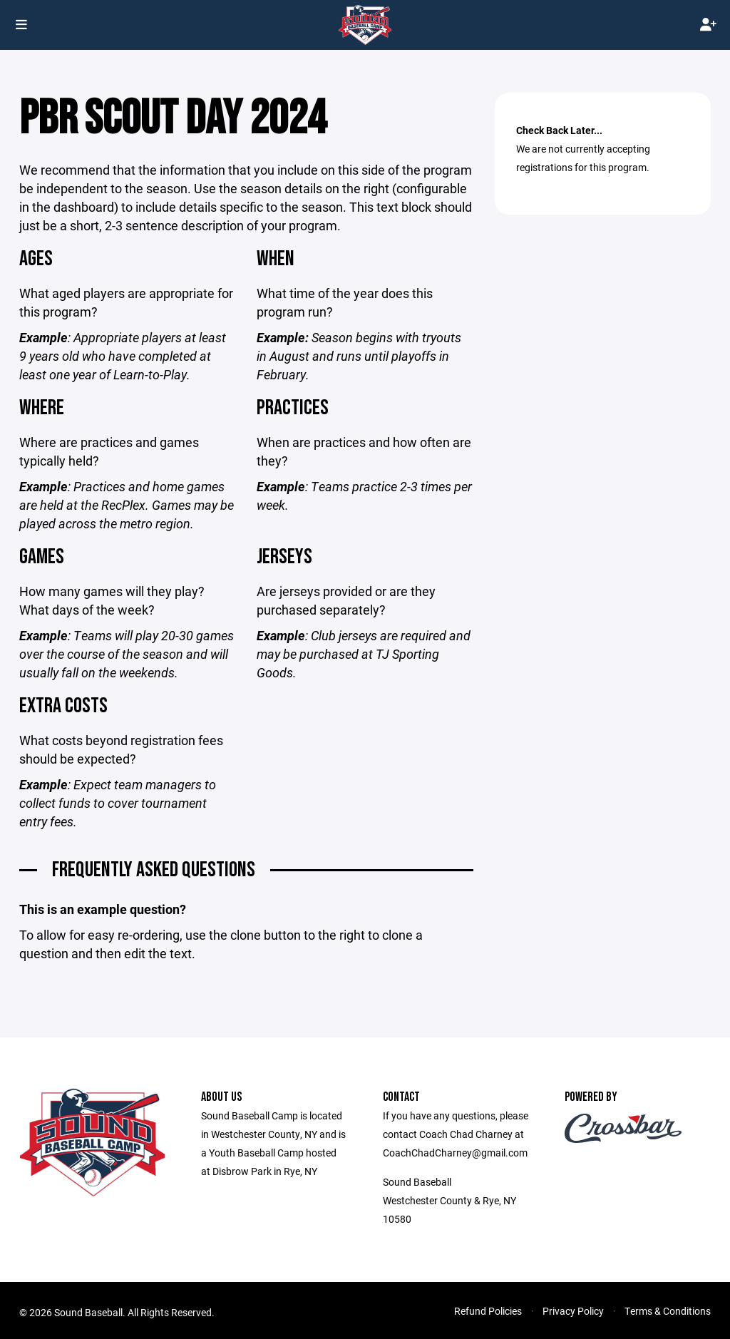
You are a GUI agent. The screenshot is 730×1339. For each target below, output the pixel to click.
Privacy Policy (573, 1318)
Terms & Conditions (667, 1318)
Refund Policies (488, 1318)
